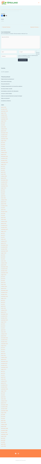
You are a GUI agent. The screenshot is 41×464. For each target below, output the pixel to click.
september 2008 (4, 434)
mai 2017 (3, 237)
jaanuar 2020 (3, 203)
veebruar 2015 (4, 286)
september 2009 (4, 410)
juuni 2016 (3, 257)
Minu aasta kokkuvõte (5, 84)
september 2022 (4, 162)
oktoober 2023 (4, 136)
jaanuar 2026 (3, 107)
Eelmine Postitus (5, 27)
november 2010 (4, 385)
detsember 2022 (4, 156)
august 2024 (3, 121)
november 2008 (4, 430)
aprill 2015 (3, 282)
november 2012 (4, 339)
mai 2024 (3, 125)
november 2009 (4, 406)
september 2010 (4, 389)
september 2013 (4, 320)
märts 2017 (3, 239)
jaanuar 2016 (3, 264)
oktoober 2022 (4, 160)
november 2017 (4, 225)
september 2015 (4, 272)
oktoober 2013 (4, 318)
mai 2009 (3, 418)
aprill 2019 (3, 209)
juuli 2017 (3, 233)
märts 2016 (3, 261)
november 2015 (4, 268)
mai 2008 (3, 442)
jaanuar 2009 (3, 426)
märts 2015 (3, 284)
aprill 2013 (3, 330)
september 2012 (4, 343)
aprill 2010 (3, 397)
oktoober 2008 (4, 432)
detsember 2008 (4, 428)
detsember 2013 (4, 314)
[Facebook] (15, 453)
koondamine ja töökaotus (6, 100)
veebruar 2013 (4, 333)
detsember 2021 (4, 180)
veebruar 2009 (4, 424)
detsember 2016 (4, 245)
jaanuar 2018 (3, 223)
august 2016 (3, 253)
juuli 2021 (3, 190)
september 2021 (4, 186)
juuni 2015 (3, 278)
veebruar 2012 (4, 357)
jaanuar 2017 (3, 243)
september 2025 (4, 111)
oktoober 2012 (4, 341)
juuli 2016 (3, 255)
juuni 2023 (3, 144)
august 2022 (3, 164)
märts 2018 (3, 219)
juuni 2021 (3, 192)
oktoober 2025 (4, 109)
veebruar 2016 (4, 263)
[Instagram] (18, 453)
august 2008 (3, 436)
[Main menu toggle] (39, 3)
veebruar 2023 (4, 152)
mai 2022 (3, 170)
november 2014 (4, 292)
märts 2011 (3, 379)
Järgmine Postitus (35, 27)
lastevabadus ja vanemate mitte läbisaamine (9, 91)
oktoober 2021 (4, 184)
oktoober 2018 (4, 211)
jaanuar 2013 (3, 335)
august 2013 (3, 322)
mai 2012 (3, 351)
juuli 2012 (3, 347)
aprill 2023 (3, 148)
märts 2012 (3, 355)
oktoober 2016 (4, 249)
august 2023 (3, 140)
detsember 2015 (4, 266)
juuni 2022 (3, 168)
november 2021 (4, 182)
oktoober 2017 (4, 227)
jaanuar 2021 (3, 201)
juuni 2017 (3, 235)
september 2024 (4, 119)
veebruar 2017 (4, 241)
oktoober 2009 (4, 408)
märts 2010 (3, 399)
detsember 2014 (4, 290)
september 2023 (4, 138)
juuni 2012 (3, 349)
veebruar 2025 (4, 115)
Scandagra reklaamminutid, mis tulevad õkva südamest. (11, 86)
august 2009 (3, 412)
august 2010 (3, 391)
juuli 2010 (3, 393)
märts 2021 (3, 197)
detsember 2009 (4, 404)
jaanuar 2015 (3, 288)
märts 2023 (3, 150)
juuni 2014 (3, 302)
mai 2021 (3, 194)
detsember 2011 (4, 361)
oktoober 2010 (4, 387)
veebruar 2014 (4, 310)
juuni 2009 (3, 416)
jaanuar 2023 (3, 154)
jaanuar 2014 (3, 312)
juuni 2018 (3, 213)
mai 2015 (3, 280)
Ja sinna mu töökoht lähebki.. (6, 93)
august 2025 (3, 113)
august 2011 (3, 369)
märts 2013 (3, 331)
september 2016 (4, 251)
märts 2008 (3, 446)
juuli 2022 (3, 166)
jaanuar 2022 (3, 178)
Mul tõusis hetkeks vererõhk (6, 88)
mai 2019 (3, 207)
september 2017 (4, 229)
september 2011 (4, 367)
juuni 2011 (3, 373)
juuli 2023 (3, 142)
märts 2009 (3, 422)
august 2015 (3, 274)
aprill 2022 (3, 172)
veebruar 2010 (4, 400)
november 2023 (4, 134)
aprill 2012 (3, 353)
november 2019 (4, 205)
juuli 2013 (3, 324)
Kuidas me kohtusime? (5, 98)
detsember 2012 (4, 337)
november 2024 (4, 117)
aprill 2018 (3, 217)
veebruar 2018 (4, 221)
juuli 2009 (3, 414)
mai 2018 (3, 215)
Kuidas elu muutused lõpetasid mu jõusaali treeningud (11, 96)
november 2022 (4, 158)
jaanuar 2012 (3, 359)
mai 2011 (3, 375)
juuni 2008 (3, 440)
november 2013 (4, 316)
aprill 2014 (3, 306)
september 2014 (4, 296)
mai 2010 (3, 395)
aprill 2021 (3, 195)
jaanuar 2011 (3, 383)
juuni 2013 (3, 326)
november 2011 (4, 363)
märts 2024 (3, 127)
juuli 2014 (3, 300)
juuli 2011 (3, 371)
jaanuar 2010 (3, 402)
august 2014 (3, 298)
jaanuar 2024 (3, 130)
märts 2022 (3, 174)
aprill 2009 (3, 420)
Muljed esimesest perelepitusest (7, 79)
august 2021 (3, 188)
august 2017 (3, 231)
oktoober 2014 (4, 294)
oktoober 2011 (4, 365)
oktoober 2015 (4, 270)
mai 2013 (3, 328)
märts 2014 (3, 308)
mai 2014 (3, 304)
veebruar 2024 (4, 128)
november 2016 (4, 247)
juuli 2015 (3, 276)
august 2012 (3, 345)
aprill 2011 (3, 377)
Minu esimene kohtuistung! (6, 81)
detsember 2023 (4, 132)
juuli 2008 (3, 438)
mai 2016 (3, 259)
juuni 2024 (3, 123)
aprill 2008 (3, 444)
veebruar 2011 (4, 381)
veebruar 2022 (4, 176)
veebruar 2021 (4, 199)
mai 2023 (3, 146)
